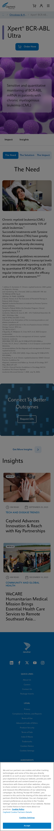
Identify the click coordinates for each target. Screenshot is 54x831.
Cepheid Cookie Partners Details (17, 812)
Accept (27, 825)
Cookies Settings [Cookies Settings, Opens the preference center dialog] (27, 817)
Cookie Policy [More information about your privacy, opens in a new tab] (18, 809)
